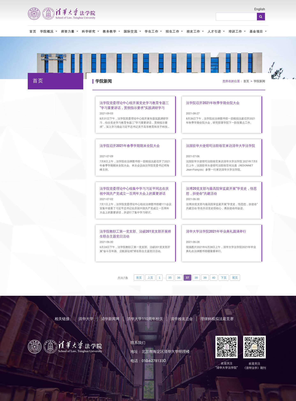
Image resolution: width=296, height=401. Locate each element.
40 (213, 277)
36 (178, 277)
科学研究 (89, 31)
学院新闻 (259, 81)
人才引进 (215, 31)
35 (170, 277)
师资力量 (68, 31)
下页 (224, 277)
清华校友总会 (182, 319)
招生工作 (173, 31)
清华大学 (86, 319)
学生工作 (152, 31)
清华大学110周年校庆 (145, 319)
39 (205, 277)
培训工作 (236, 31)
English (259, 9)
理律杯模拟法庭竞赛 (217, 319)
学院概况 (47, 31)
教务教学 (110, 31)
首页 (32, 31)
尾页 (235, 277)
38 (196, 277)
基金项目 (257, 31)
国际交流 (131, 31)
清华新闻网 (110, 319)
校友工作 (194, 31)
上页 (150, 277)
